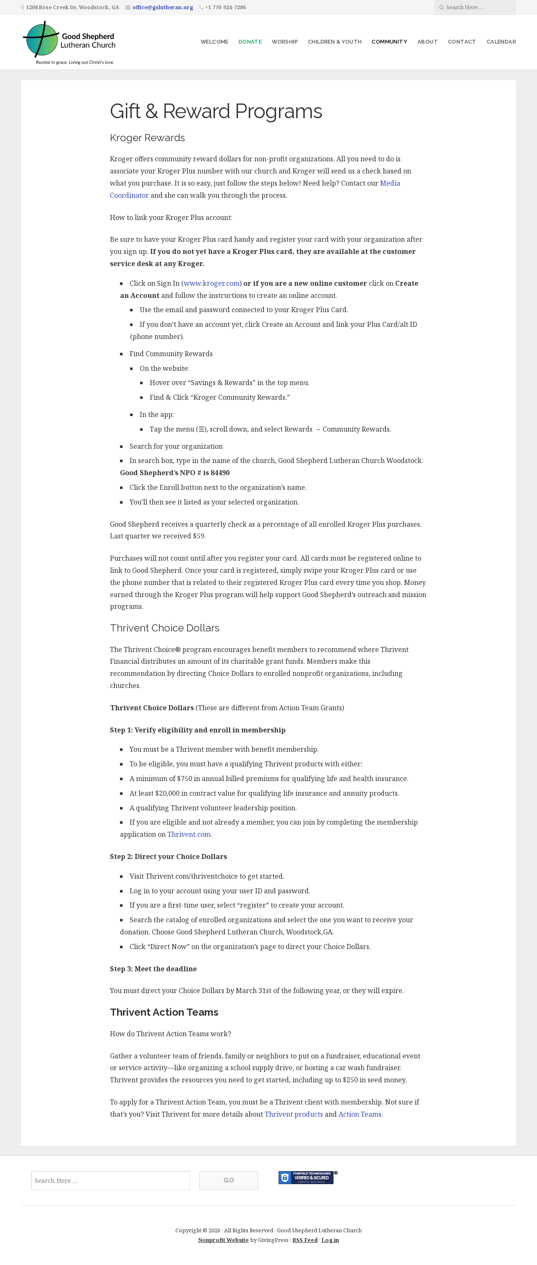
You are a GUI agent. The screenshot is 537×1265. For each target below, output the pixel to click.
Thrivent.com (189, 834)
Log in (330, 1240)
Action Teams (360, 1114)
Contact (462, 42)
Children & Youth (335, 42)
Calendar (501, 42)
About (427, 42)
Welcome (215, 42)
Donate (250, 42)
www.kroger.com (212, 283)
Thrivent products (294, 1114)
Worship (285, 42)
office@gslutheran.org (163, 7)
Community (389, 42)
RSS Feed (305, 1240)
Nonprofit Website (223, 1240)
